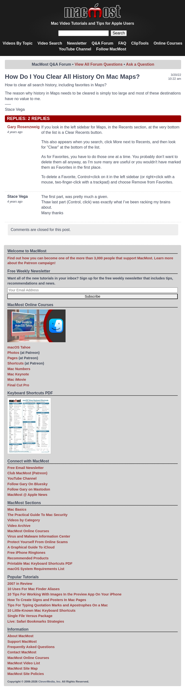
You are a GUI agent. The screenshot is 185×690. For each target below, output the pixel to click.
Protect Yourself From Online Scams (37, 542)
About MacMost (20, 636)
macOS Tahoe (18, 347)
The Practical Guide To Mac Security (37, 515)
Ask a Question (140, 64)
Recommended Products (28, 558)
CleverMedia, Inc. (49, 681)
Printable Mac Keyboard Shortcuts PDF (39, 563)
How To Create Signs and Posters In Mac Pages (46, 600)
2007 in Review (19, 584)
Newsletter (77, 43)
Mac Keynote (18, 374)
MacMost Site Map (22, 668)
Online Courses (168, 43)
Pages (12, 358)
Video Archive (18, 526)
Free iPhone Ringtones (26, 553)
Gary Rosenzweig (23, 127)
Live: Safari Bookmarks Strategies (35, 621)
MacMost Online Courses (28, 531)
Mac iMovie (16, 379)
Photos (13, 353)
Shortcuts (15, 363)
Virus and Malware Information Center (38, 536)
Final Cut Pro (18, 385)
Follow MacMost (111, 49)
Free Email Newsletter (25, 468)
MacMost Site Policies (25, 674)
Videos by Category (23, 520)
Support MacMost (22, 641)
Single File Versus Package (29, 616)
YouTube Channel (75, 49)
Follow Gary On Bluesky (27, 484)
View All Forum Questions (98, 64)
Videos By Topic (18, 43)
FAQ (122, 43)
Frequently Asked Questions (31, 647)
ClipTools (140, 43)
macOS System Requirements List (35, 569)
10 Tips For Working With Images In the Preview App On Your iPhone (64, 594)
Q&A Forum (102, 43)
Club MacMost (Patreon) (27, 473)
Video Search (50, 43)
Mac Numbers (18, 369)
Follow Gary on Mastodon (28, 489)
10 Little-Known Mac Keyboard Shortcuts (41, 610)
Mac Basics (16, 509)
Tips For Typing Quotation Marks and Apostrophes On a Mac (57, 605)
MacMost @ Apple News (27, 495)
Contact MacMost (21, 652)
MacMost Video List (23, 663)
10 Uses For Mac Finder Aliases (33, 589)
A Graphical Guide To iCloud (30, 547)
